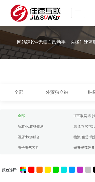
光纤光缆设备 (84, 148)
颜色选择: (9, 170)
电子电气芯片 (28, 148)
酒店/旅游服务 (29, 137)
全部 (19, 92)
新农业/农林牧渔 (31, 126)
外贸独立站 (57, 92)
